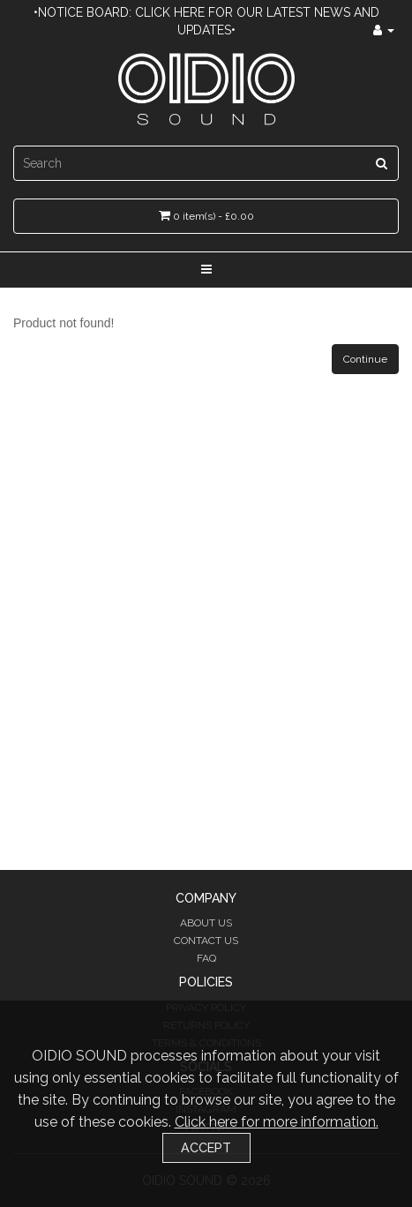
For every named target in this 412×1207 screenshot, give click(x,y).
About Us (206, 923)
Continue (365, 359)
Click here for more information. (276, 1121)
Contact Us (206, 940)
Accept (206, 1147)
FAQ (206, 958)
